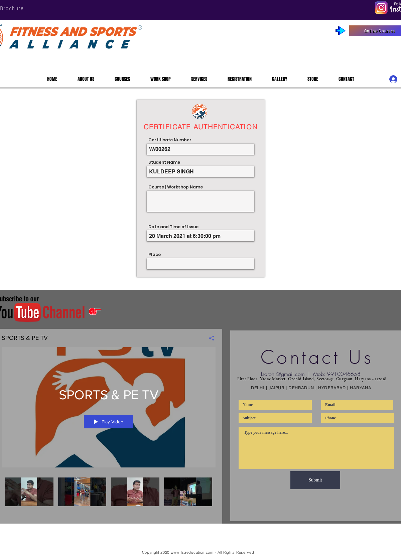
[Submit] (315, 480)
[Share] (209, 338)
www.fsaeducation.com (192, 552)
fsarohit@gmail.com (283, 374)
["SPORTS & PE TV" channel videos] (108, 499)
